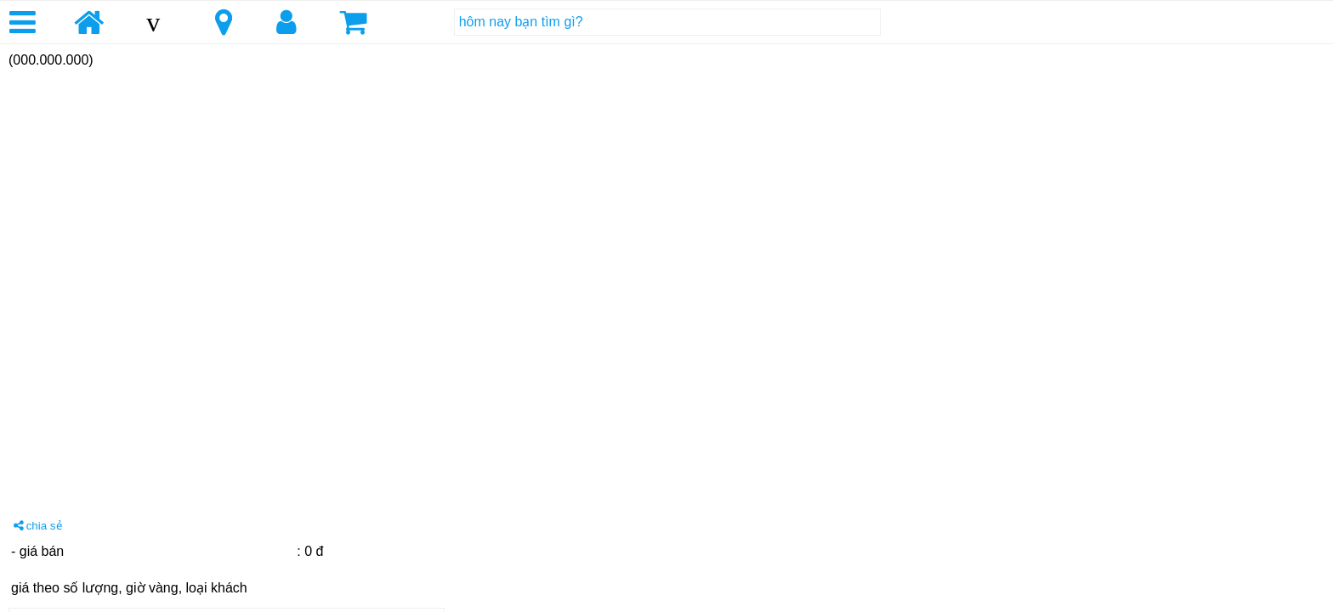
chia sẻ (38, 525)
